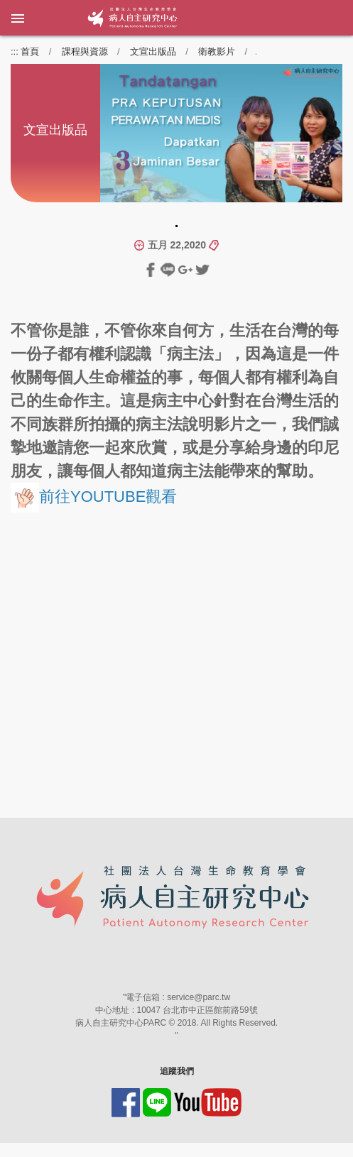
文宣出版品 (153, 51)
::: (14, 51)
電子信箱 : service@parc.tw (178, 997)
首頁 (30, 51)
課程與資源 (85, 51)
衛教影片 (216, 51)
